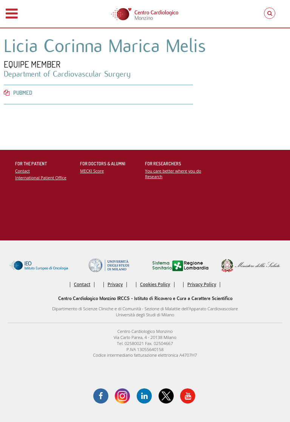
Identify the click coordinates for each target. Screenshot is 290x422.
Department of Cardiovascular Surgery (67, 74)
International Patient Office (40, 177)
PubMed (18, 92)
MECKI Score (92, 171)
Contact (22, 171)
